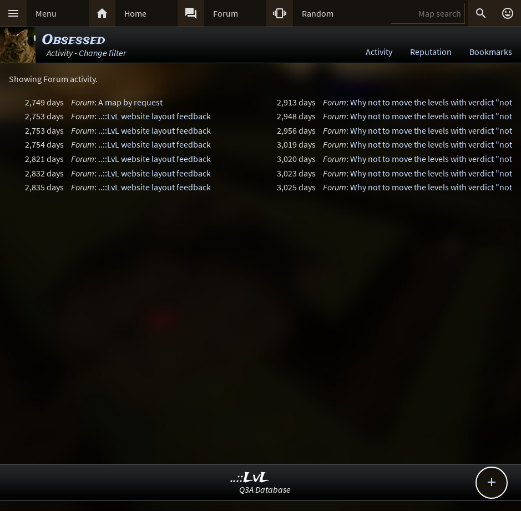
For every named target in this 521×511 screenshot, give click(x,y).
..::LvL (250, 478)
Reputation (431, 51)
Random (317, 13)
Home (135, 13)
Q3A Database (265, 489)
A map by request (130, 102)
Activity (379, 51)
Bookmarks (490, 51)
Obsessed (73, 40)
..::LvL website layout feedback (154, 116)
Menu (46, 13)
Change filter (102, 52)
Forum (225, 13)
